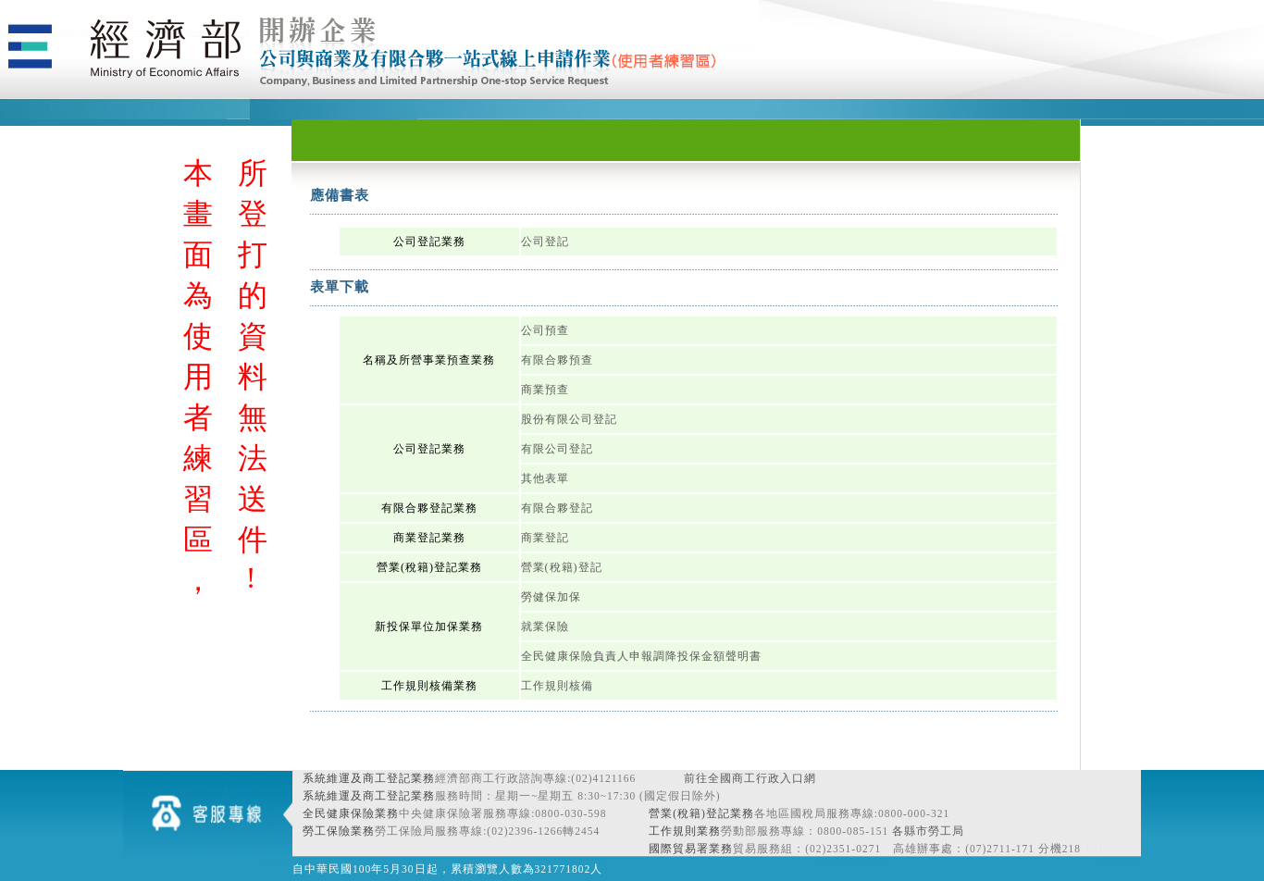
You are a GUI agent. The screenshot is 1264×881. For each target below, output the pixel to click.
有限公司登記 (557, 448)
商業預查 (545, 389)
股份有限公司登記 (569, 419)
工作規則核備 (557, 685)
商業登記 (545, 537)
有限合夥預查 (557, 360)
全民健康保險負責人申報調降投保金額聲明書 (641, 656)
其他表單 (545, 478)
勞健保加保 (551, 596)
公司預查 (545, 330)
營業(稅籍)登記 (561, 567)
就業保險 (545, 626)
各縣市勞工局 (928, 831)
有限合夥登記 (557, 508)
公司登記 (545, 241)
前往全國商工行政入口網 (750, 778)
